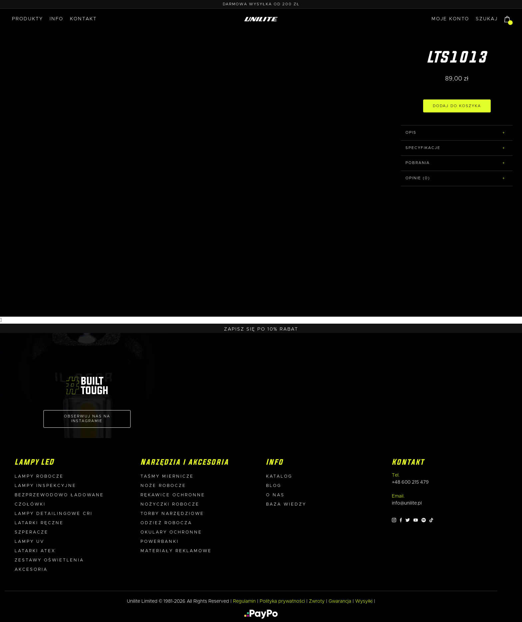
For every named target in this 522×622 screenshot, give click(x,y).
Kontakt (83, 19)
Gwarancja (340, 601)
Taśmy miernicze (167, 476)
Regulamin (244, 601)
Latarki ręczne (39, 523)
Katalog (279, 476)
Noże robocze (163, 486)
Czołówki (30, 504)
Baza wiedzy (286, 504)
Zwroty (317, 601)
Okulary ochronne (171, 532)
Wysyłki (364, 601)
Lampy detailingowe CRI (54, 514)
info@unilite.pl (407, 503)
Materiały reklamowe (176, 551)
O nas (275, 495)
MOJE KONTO (450, 19)
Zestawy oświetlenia (49, 560)
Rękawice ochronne (172, 495)
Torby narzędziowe (172, 514)
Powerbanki (159, 542)
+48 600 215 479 (410, 482)
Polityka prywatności (282, 601)
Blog (273, 486)
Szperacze (31, 532)
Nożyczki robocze (169, 504)
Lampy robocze (39, 476)
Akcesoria (31, 569)
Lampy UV (29, 542)
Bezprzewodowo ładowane (59, 495)
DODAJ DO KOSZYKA (457, 106)
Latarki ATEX (35, 551)
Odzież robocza (166, 523)
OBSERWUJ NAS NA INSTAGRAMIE (87, 418)
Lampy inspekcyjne (45, 486)
